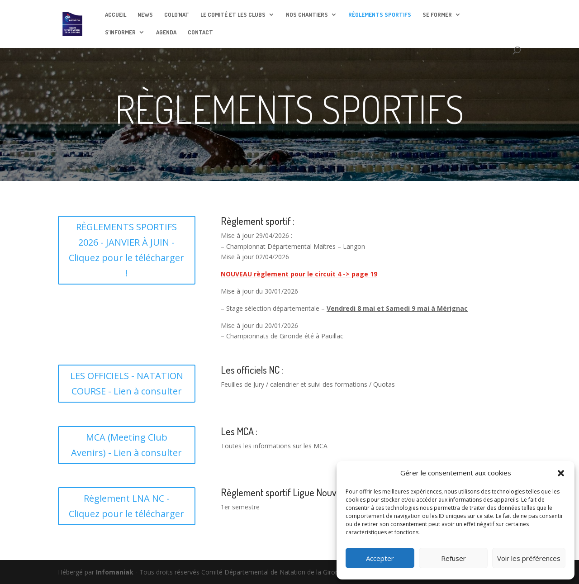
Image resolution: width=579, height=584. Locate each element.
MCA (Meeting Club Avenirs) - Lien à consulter (126, 445)
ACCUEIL (115, 14)
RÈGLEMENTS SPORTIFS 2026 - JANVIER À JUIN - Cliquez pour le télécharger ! (126, 250)
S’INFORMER (120, 32)
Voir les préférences (528, 558)
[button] (560, 473)
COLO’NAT (176, 14)
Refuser (453, 558)
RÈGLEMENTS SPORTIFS (379, 14)
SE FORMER (437, 14)
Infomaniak (114, 572)
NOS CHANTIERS (307, 14)
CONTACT (200, 32)
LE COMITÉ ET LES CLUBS (233, 14)
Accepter (380, 558)
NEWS (145, 14)
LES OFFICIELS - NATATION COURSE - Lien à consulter (126, 383)
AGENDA (166, 32)
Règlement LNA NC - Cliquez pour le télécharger (126, 506)
